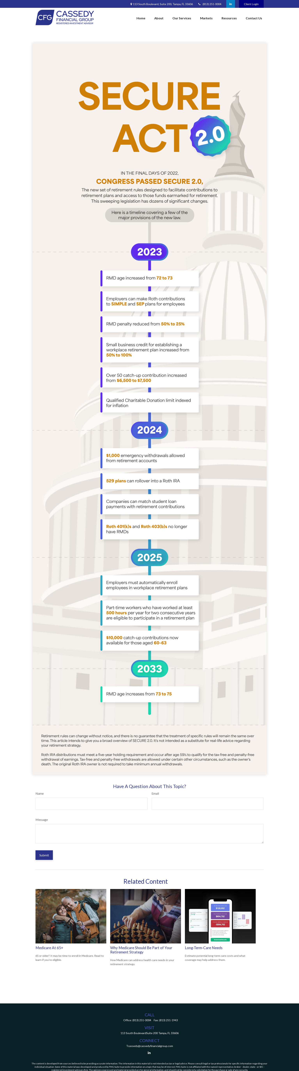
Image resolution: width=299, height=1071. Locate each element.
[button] (141, 18)
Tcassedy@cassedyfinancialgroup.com (149, 1046)
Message (41, 819)
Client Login (251, 4)
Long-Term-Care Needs (204, 948)
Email (155, 793)
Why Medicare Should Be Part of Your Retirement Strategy (141, 950)
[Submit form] (44, 855)
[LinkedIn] (230, 4)
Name (39, 793)
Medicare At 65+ (49, 948)
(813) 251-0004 (209, 4)
